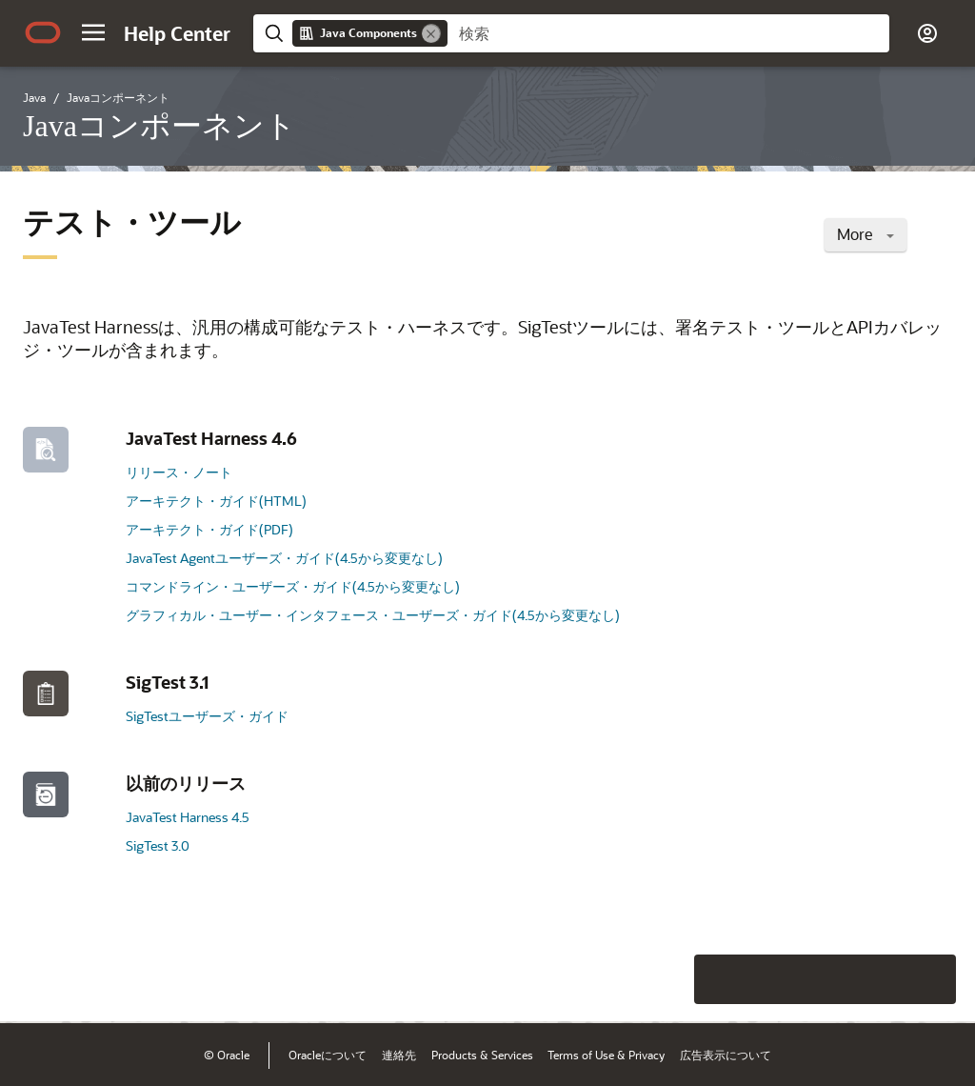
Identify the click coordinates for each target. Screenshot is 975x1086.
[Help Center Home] (177, 33)
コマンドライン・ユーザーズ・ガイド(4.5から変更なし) (293, 586)
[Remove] (431, 33)
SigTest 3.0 (157, 845)
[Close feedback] (617, 979)
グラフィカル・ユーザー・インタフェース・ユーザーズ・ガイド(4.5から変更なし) (373, 615)
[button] (93, 32)
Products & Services (482, 1054)
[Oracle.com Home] (43, 32)
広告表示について (725, 1054)
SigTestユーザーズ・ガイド (207, 716)
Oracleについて (328, 1054)
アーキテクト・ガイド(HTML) (216, 501)
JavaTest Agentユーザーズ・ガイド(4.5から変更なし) (284, 558)
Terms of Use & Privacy (606, 1054)
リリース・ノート (179, 472)
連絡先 (399, 1054)
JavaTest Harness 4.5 (187, 817)
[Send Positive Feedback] (931, 979)
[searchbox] (668, 33)
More (865, 234)
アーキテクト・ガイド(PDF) (209, 529)
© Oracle (226, 1054)
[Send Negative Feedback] (882, 979)
